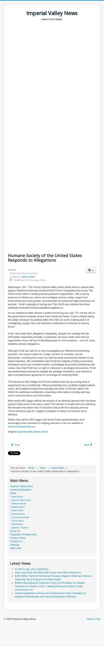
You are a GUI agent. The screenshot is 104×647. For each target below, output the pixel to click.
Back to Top (93, 619)
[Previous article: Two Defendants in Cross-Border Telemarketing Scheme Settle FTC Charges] (15, 445)
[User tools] (91, 270)
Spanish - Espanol (19, 527)
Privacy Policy (18, 537)
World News (17, 524)
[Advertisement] (46, 68)
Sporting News (18, 514)
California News (18, 503)
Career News (17, 521)
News (13, 493)
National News (18, 507)
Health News (17, 510)
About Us (15, 531)
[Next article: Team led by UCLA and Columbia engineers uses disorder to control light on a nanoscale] (88, 445)
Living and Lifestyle (20, 517)
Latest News (28, 276)
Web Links (16, 548)
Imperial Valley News (21, 486)
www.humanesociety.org (21, 426)
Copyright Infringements (23, 534)
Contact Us (16, 541)
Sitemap (14, 544)
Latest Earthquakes (21, 489)
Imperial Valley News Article (32, 431)
